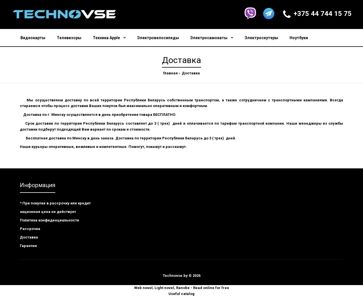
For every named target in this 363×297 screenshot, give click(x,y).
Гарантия (28, 246)
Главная (170, 73)
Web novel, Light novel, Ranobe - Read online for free (181, 288)
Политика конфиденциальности (49, 220)
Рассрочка (30, 229)
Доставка (190, 73)
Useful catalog (181, 294)
